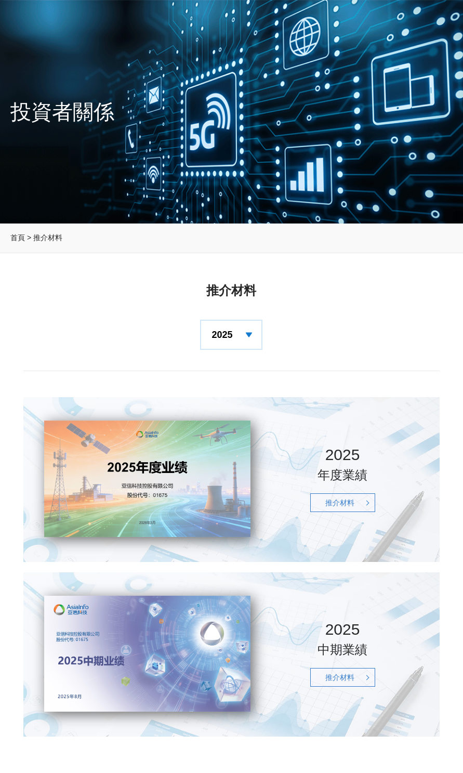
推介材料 (339, 503)
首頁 (17, 237)
